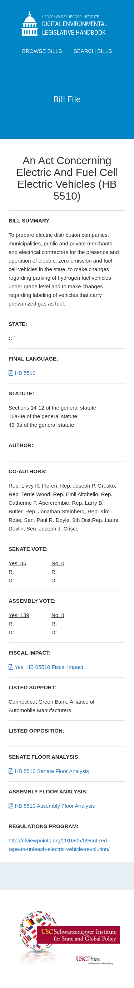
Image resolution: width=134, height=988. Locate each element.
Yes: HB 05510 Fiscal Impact (46, 667)
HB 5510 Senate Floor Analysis (49, 771)
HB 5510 (22, 373)
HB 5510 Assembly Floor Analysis (52, 806)
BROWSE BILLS (42, 51)
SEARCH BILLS (93, 51)
